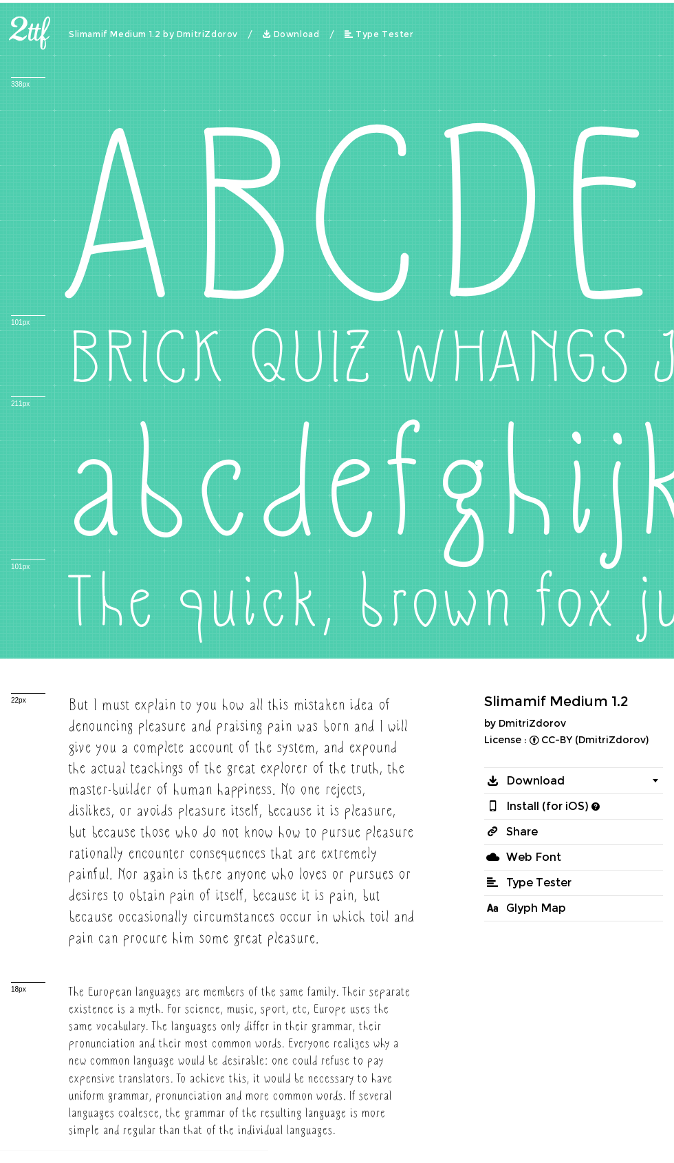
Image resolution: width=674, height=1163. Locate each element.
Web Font (533, 857)
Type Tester (385, 34)
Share (522, 831)
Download (297, 34)
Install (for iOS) (547, 806)
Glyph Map (536, 908)
